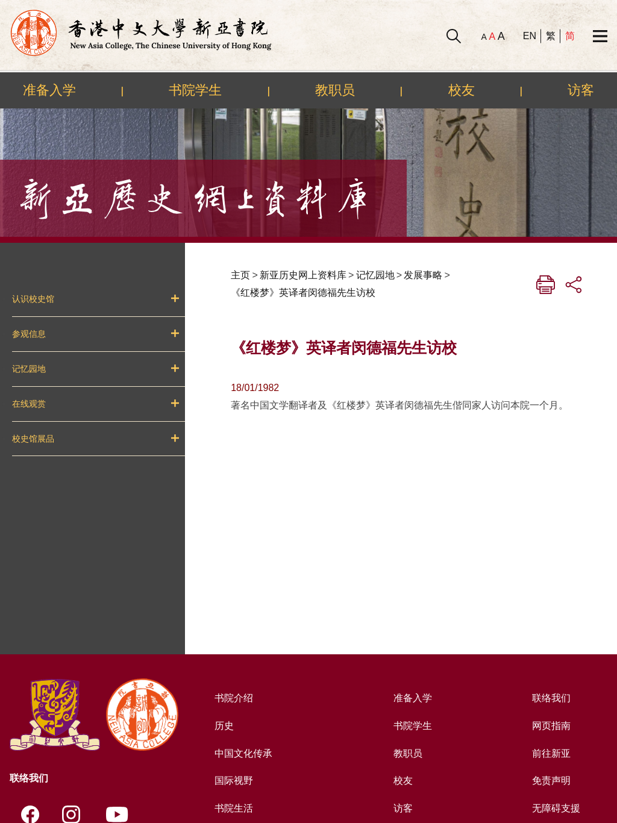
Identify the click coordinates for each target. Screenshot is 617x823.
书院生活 (234, 808)
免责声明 (551, 780)
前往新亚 (551, 753)
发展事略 (423, 275)
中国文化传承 (243, 753)
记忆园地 (29, 368)
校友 (461, 89)
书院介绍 (234, 698)
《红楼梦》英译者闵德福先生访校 (303, 292)
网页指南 (551, 726)
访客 (581, 89)
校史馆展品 (33, 438)
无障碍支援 (556, 808)
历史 (224, 726)
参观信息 (29, 333)
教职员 (335, 89)
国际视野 (234, 780)
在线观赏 (29, 403)
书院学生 (195, 89)
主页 (240, 275)
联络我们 (551, 698)
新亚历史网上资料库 (303, 275)
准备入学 (49, 89)
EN (529, 36)
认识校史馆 (33, 298)
